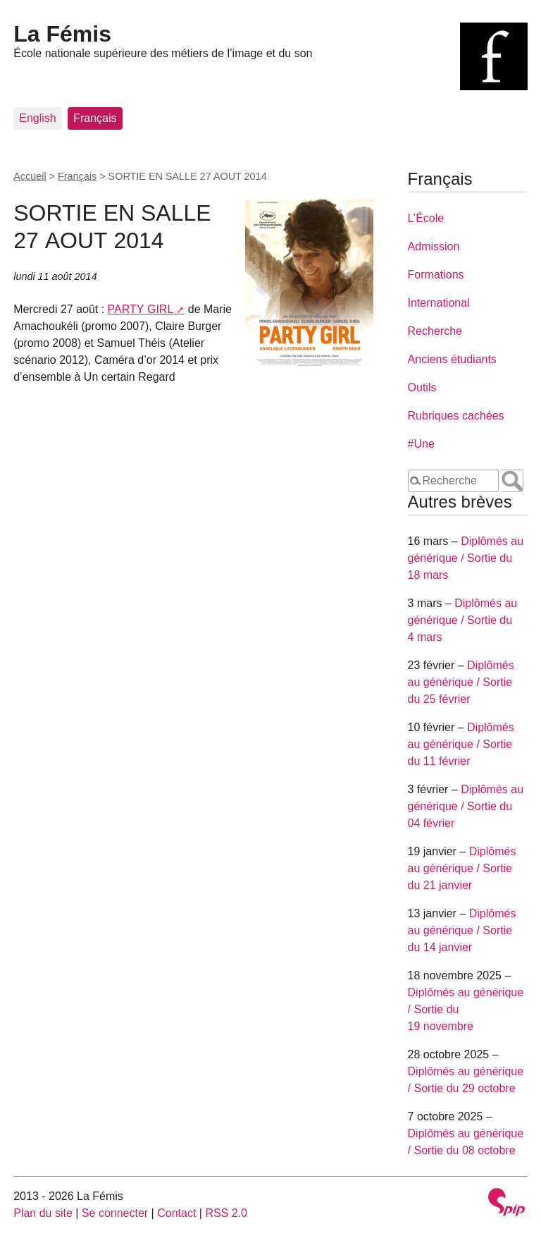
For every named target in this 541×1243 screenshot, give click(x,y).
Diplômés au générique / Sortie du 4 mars (463, 620)
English (37, 118)
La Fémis (62, 34)
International (439, 303)
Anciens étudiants (452, 359)
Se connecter (115, 1213)
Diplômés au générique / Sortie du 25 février (461, 682)
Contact (176, 1213)
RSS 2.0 (226, 1213)
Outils (422, 387)
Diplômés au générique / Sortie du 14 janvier (462, 930)
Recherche (435, 331)
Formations (436, 275)
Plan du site (43, 1213)
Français (94, 118)
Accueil (29, 176)
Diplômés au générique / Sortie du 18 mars (466, 558)
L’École (426, 218)
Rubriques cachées (456, 416)
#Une (421, 444)
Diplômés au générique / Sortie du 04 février (466, 806)
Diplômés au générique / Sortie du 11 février (461, 744)
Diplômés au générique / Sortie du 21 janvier (462, 868)
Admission (434, 246)
